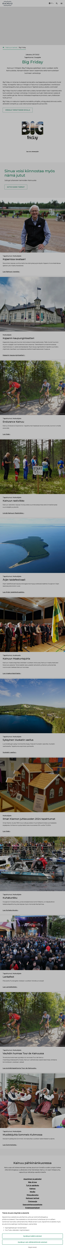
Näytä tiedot (32, 1247)
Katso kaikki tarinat (16, 187)
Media (32, 1192)
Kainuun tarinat (32, 1199)
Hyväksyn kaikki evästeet (32, 1236)
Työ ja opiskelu (32, 1186)
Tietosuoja (32, 1202)
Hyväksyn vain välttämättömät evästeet (32, 1242)
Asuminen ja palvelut (32, 1180)
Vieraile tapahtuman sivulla (17, 110)
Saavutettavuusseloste (32, 1205)
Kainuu (32, 1189)
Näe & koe (32, 1183)
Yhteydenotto (32, 1196)
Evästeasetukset (32, 1208)
